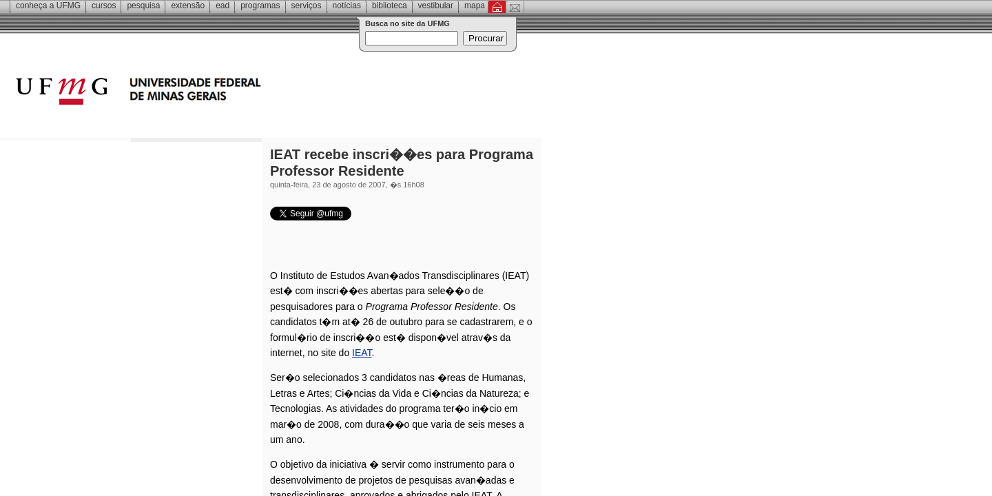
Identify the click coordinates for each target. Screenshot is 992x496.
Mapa (474, 5)
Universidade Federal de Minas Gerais (217, 93)
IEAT (362, 352)
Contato (515, 7)
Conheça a (48, 5)
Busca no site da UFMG (407, 23)
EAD (222, 5)
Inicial (497, 7)
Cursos (104, 5)
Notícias (347, 5)
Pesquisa (143, 5)
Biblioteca (389, 5)
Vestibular (435, 5)
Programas (260, 5)
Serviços (306, 5)
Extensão (188, 5)
